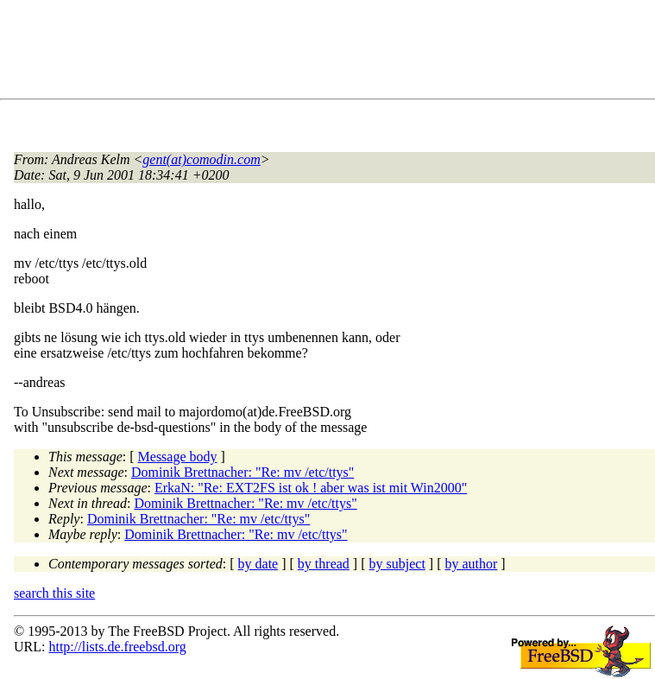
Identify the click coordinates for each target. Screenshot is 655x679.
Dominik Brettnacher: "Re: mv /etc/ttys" (242, 472)
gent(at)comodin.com (201, 159)
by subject (397, 563)
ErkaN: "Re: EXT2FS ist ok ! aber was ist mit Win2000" (310, 487)
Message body (177, 456)
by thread (324, 563)
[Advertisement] (328, 53)
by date (258, 563)
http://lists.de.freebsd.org (117, 646)
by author (470, 563)
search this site (54, 593)
